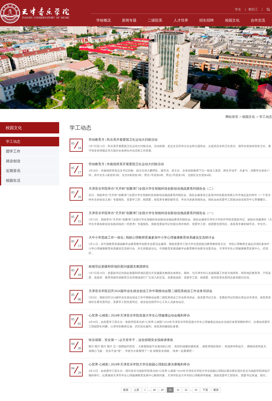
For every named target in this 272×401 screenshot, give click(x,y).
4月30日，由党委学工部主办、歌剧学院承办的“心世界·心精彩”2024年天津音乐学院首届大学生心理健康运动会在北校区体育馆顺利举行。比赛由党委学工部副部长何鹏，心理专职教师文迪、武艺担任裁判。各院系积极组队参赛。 (179, 324)
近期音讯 (13, 171)
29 (162, 389)
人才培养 (181, 20)
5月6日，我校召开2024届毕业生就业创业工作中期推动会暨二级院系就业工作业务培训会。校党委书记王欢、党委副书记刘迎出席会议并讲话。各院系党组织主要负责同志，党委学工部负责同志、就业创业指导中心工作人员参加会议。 (180, 300)
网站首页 (232, 116)
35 (196, 389)
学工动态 (265, 116)
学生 (238, 9)
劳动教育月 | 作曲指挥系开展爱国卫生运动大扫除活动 (126, 164)
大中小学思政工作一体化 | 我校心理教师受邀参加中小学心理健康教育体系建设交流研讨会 (152, 237)
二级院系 (155, 20)
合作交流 (258, 20)
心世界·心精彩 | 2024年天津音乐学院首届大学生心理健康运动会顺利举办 (139, 315)
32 (186, 389)
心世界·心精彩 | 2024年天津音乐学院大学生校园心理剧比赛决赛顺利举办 (139, 364)
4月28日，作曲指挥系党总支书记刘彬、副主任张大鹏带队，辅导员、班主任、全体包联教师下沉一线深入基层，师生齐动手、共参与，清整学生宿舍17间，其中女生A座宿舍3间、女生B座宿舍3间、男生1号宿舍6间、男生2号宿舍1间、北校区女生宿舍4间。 (179, 173)
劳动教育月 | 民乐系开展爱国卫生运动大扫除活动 (123, 139)
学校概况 (103, 20)
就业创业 (13, 161)
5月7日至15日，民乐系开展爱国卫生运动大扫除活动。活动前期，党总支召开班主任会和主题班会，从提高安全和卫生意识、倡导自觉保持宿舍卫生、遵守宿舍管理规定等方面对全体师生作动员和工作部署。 (180, 148)
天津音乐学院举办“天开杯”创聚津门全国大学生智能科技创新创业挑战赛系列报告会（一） (152, 213)
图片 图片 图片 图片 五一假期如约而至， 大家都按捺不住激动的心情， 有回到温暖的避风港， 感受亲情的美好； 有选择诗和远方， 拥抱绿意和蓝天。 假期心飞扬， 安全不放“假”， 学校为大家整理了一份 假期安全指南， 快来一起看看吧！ (179, 349)
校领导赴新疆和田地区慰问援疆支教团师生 (119, 266)
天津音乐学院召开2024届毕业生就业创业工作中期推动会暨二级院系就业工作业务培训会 (150, 291)
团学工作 (13, 151)
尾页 (216, 389)
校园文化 (232, 20)
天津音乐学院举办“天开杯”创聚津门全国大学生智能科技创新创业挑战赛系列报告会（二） (152, 188)
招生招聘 (206, 20)
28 (154, 389)
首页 (126, 389)
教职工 (253, 9)
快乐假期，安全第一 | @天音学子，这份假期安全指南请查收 (131, 340)
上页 (136, 389)
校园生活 (13, 180)
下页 (205, 389)
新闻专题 (129, 20)
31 (178, 389)
